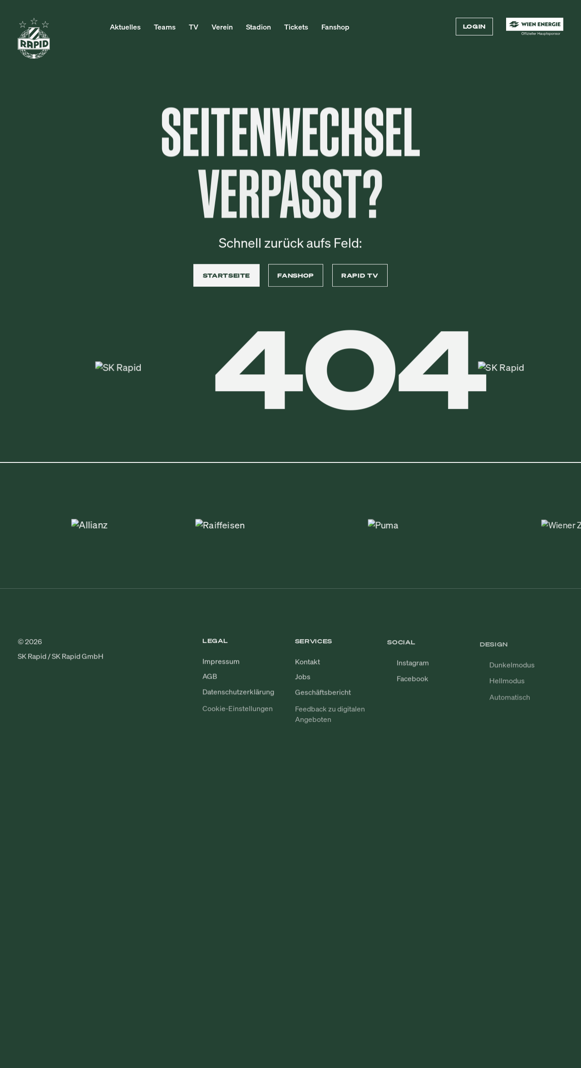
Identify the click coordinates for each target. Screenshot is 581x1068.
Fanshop (335, 27)
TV (193, 27)
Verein (222, 27)
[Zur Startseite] (34, 42)
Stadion (258, 27)
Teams (165, 27)
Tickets (296, 27)
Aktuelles (125, 27)
